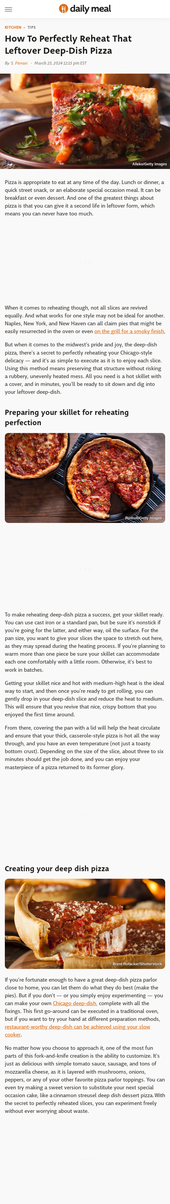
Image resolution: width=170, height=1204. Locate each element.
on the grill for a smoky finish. (129, 331)
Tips (32, 27)
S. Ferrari (19, 63)
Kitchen (13, 27)
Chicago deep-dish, (75, 1003)
